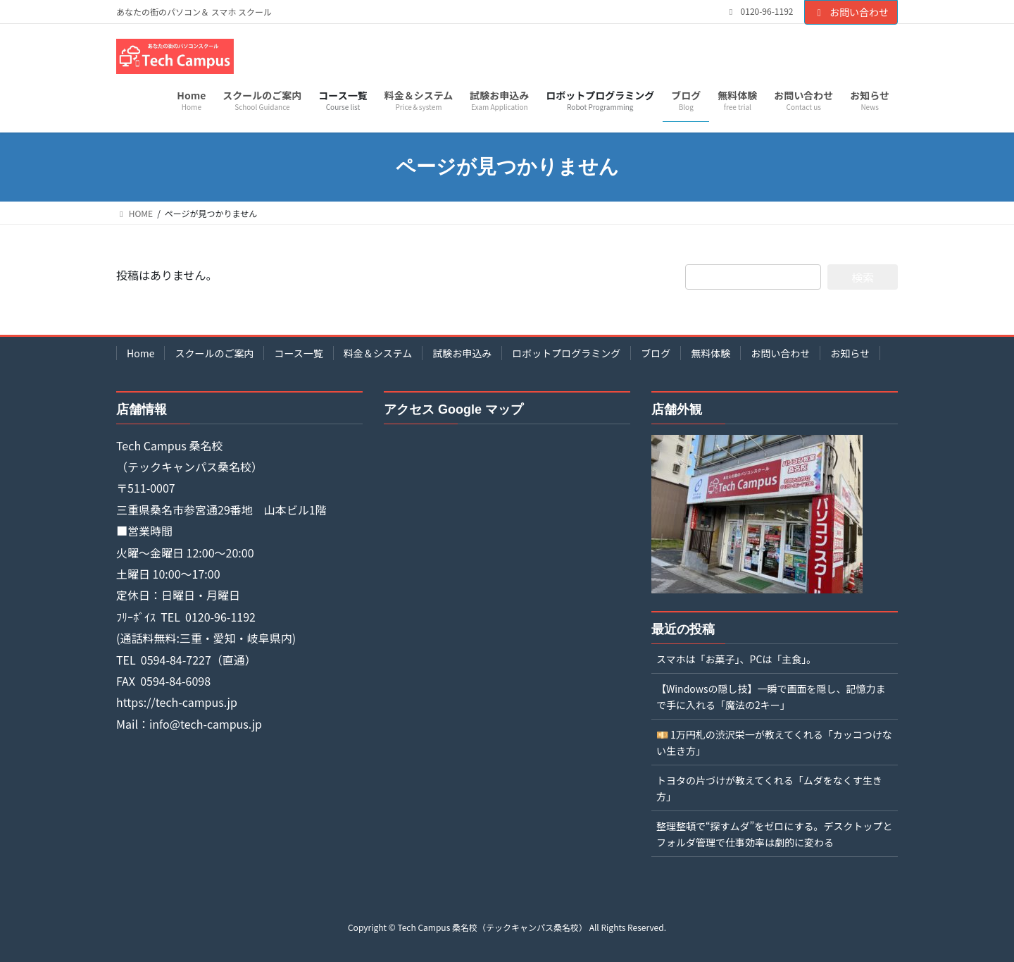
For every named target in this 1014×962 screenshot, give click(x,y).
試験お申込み (462, 353)
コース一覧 (298, 353)
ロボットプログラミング (566, 353)
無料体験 (710, 353)
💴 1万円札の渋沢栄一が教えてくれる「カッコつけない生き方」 (774, 742)
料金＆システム (378, 353)
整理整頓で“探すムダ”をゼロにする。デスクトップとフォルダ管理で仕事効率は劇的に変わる (774, 834)
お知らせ (850, 353)
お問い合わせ (851, 12)
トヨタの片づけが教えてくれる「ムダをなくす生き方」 (769, 788)
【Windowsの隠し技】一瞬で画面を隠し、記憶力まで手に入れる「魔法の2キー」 (771, 697)
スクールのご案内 (214, 353)
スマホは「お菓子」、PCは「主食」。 (736, 659)
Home (140, 353)
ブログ (655, 353)
